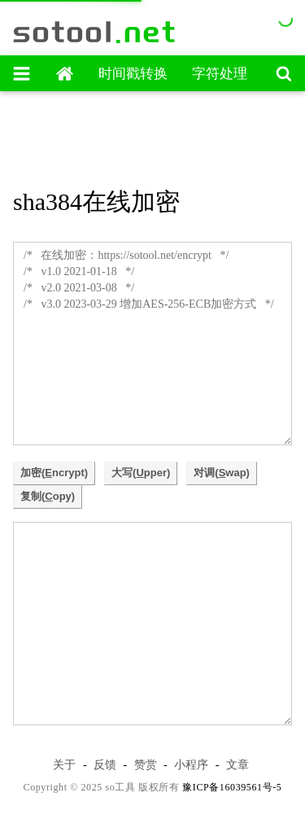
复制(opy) (47, 496)
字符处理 (219, 73)
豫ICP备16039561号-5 (231, 787)
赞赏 (145, 764)
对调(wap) (222, 472)
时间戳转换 (133, 73)
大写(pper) (140, 472)
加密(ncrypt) (54, 472)
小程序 (191, 764)
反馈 (105, 764)
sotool (95, 31)
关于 (64, 764)
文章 (237, 764)
